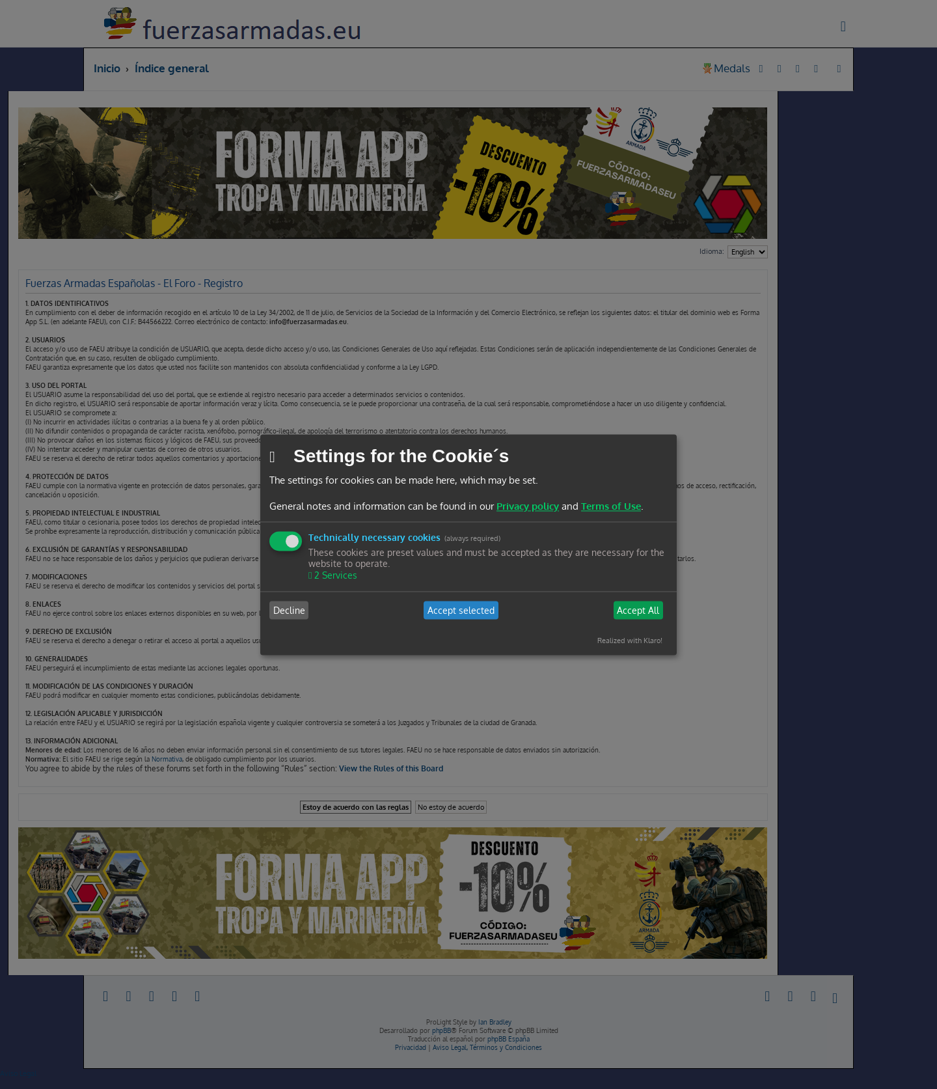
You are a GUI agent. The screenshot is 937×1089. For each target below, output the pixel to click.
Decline (289, 610)
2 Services (334, 575)
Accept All (638, 610)
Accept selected (461, 610)
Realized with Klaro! (629, 641)
